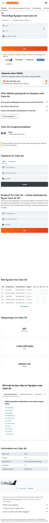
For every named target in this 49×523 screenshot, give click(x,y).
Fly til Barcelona (9, 423)
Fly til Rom (8, 426)
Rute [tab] (3, 161)
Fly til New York (9, 418)
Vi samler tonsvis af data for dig (25, 508)
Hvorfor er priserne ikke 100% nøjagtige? (25, 512)
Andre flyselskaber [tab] (26, 394)
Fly (17, 488)
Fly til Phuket (9, 429)
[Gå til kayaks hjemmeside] (12, 3)
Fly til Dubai (8, 431)
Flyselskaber (23, 488)
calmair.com (24, 363)
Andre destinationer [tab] (10, 394)
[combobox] (6, 20)
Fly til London (9, 410)
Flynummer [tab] (12, 161)
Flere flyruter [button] (24, 306)
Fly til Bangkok (9, 407)
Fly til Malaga (9, 413)
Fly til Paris (8, 421)
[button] (3, 3)
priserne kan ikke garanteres (33, 499)
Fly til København (10, 415)
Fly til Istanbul (9, 434)
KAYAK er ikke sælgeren (25, 505)
